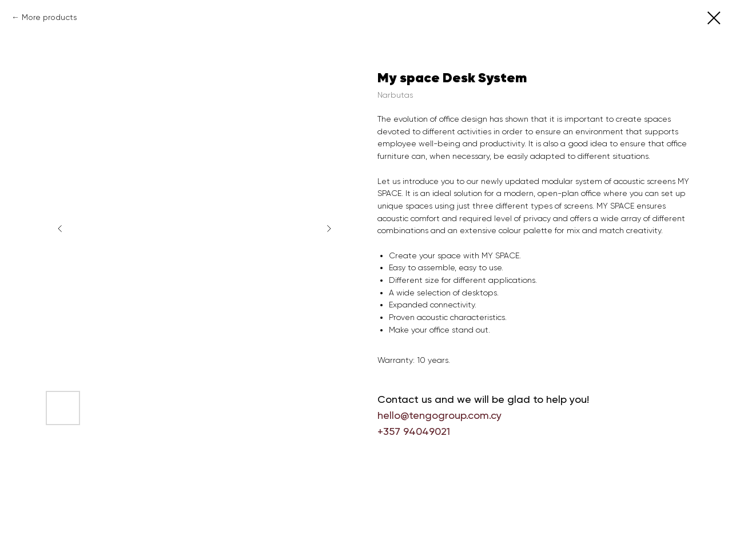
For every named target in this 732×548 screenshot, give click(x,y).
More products (49, 17)
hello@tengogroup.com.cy (439, 415)
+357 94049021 (413, 431)
